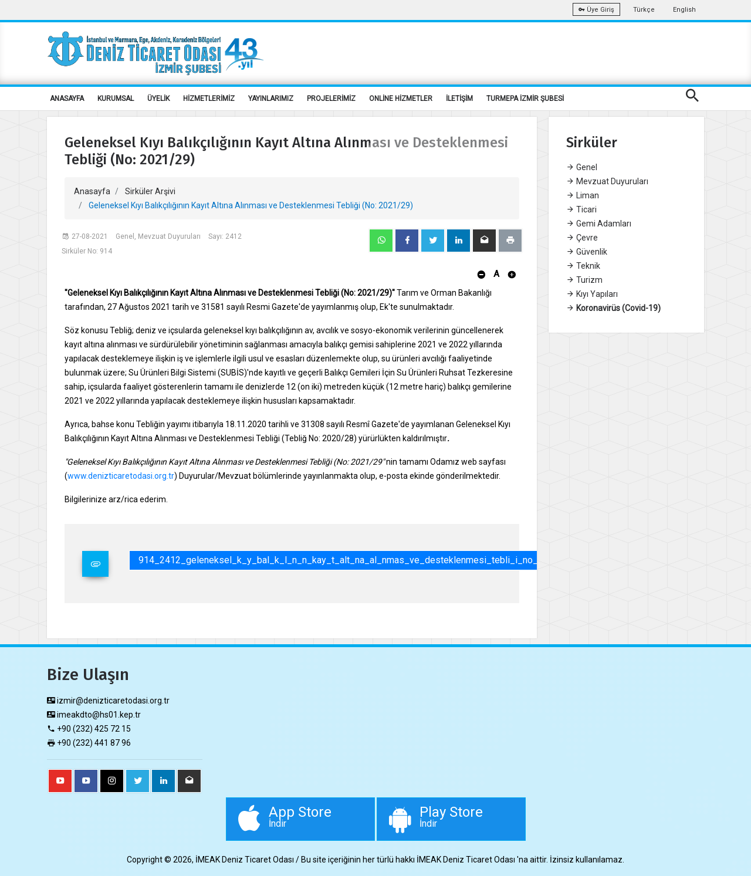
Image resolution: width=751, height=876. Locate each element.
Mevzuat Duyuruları (607, 181)
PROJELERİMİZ (331, 98)
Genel (581, 167)
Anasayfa (92, 191)
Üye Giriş (596, 9)
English (684, 9)
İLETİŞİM (459, 98)
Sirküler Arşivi (150, 191)
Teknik (583, 265)
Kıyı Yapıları (592, 294)
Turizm (584, 280)
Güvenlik (586, 251)
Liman (582, 195)
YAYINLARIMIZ (270, 98)
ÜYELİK (158, 98)
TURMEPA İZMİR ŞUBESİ (525, 98)
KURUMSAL (115, 98)
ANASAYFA (67, 98)
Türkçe (644, 9)
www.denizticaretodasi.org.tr (120, 476)
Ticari (581, 209)
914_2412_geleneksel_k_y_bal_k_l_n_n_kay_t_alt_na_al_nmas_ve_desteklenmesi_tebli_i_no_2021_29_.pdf (367, 560)
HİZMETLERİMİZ (209, 98)
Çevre (582, 237)
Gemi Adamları (598, 223)
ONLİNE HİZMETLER (400, 98)
